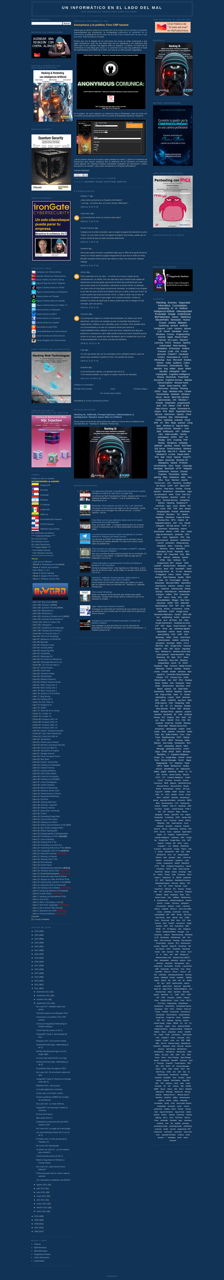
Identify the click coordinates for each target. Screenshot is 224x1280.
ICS (189, 717)
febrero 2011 (42, 1207)
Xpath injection (177, 823)
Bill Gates (186, 752)
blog (170, 417)
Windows (160, 334)
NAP (184, 937)
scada (186, 609)
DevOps (159, 591)
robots (182, 497)
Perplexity (179, 551)
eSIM (157, 969)
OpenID (156, 1060)
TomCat (182, 952)
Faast (177, 466)
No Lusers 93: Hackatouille (47, 1146)
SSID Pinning (160, 1072)
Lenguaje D (165, 1037)
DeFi (166, 646)
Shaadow (188, 892)
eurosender (171, 1106)
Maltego (176, 846)
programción (158, 1132)
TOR (175, 508)
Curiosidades (179, 305)
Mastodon (178, 706)
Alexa (172, 549)
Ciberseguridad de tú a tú (51, 662)
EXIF (183, 920)
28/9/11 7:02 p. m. (90, 221)
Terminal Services (170, 500)
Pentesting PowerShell (50, 816)
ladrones (157, 829)
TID (178, 514)
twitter (173, 368)
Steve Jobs (173, 660)
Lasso (186, 843)
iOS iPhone (179, 1117)
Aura (168, 360)
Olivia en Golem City (51, 622)
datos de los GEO (110, 34)
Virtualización (179, 743)
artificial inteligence (177, 900)
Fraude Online (45, 893)
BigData (188, 380)
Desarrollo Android (48, 853)
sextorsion (186, 697)
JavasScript (172, 1032)
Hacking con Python (49, 822)
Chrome (184, 471)
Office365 (185, 603)
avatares (188, 712)
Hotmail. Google (159, 1023)
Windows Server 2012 (50, 871)
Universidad (165, 345)
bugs (165, 391)
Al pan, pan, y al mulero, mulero (49, 1093)
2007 (36, 1227)
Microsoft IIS (167, 849)
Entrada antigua (140, 389)
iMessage (160, 749)
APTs (156, 832)
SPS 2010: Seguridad (48, 905)
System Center (160, 897)
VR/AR (159, 554)
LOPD (176, 531)
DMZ (188, 703)
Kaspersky (187, 877)
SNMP (174, 792)
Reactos (181, 889)
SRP (188, 1069)
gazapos (157, 1115)
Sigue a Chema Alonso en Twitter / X (51, 305)
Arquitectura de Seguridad (52, 628)
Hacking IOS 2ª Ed (48, 842)
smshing (186, 912)
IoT (161, 423)
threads (172, 977)
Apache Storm (167, 986)
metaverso (174, 477)
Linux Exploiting (47, 839)
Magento (173, 783)
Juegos (157, 411)
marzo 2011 (42, 1204)
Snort (174, 1077)
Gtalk (174, 874)
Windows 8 (161, 454)
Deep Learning (173, 385)
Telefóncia (168, 1083)
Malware (182, 322)
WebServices (186, 897)
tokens (172, 405)
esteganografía (163, 511)
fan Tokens (161, 486)
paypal (163, 772)
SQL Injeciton (160, 949)
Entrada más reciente (83, 389)
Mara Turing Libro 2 (49, 688)
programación (184, 403)
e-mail (184, 351)
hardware (175, 394)
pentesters (170, 543)
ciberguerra (163, 463)
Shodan (161, 440)
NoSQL (178, 789)
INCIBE (158, 929)
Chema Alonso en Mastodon (45, 310)
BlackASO (185, 863)
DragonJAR (40, 485)
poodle (166, 1129)
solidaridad (164, 977)
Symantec (170, 952)
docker (184, 474)
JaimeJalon (85, 213)
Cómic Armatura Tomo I (51, 756)
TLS (171, 763)
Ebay (189, 920)
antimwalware (164, 960)
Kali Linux (186, 494)
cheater (167, 903)
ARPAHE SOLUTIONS (45, 529)
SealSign (177, 669)
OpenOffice (186, 583)
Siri (184, 560)
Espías (174, 872)
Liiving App (180, 1037)
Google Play (160, 451)
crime (170, 854)
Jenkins (180, 1032)
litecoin (164, 829)
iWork (159, 797)
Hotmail (158, 577)
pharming (188, 975)
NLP (189, 937)
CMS (171, 703)
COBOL (187, 917)
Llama (162, 508)
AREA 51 (39, 514)
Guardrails (181, 874)
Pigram (187, 814)
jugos (180, 1120)
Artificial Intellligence (180, 989)
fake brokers (175, 969)
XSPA (160, 746)
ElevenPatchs (169, 1006)
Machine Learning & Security (53, 745)
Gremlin (181, 757)
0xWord (37, 1244)
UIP (164, 1086)
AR (184, 980)
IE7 (166, 706)
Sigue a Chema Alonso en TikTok (50, 287)
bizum (189, 960)
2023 (36, 943)
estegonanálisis (183, 854)
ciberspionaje (171, 729)
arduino (180, 586)
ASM (180, 714)
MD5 (182, 1040)
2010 (36, 1216)
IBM (187, 554)
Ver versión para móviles (110, 393)
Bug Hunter (46, 602)
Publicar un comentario (83, 385)
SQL (182, 852)
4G (175, 714)
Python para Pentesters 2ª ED (53, 825)
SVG (174, 1072)
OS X (179, 657)
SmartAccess (174, 1075)
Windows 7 (183, 400)
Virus (157, 652)
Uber (169, 897)
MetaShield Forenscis (182, 880)
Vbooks (187, 695)
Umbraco (176, 1086)
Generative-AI (173, 357)
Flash (164, 923)
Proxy (158, 500)
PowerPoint (159, 889)
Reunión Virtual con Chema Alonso (51, 276)
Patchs (183, 849)
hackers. (164, 1115)
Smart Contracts (179, 626)
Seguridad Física (183, 411)
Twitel (188, 569)
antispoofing (169, 746)
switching (183, 829)
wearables (180, 977)
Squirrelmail (186, 949)
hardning (189, 1115)
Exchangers (158, 1009)
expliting (167, 1109)
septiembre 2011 (44, 1003)
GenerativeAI (176, 365)
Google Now (170, 1017)
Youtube (159, 403)
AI (172, 308)
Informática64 (184, 591)
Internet (162, 340)
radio (183, 477)
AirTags (179, 914)
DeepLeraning (171, 1003)
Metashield (159, 583)
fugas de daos (179, 1112)
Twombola (158, 1086)
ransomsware (168, 860)
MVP (175, 680)
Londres (165, 1040)
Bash (158, 803)
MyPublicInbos (182, 1049)
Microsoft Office (172, 583)
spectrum (161, 1137)
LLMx (157, 1037)
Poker (185, 886)
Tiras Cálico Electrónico (52, 733)
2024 (36, 939)
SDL (189, 946)
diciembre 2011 (43, 992)
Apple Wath (186, 986)
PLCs (178, 720)
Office (160, 480)
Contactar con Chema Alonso (48, 272)
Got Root (44, 799)
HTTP (178, 468)
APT (176, 486)
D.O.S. (186, 643)
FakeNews (169, 517)
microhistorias (160, 466)
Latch (170, 328)
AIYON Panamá (42, 524)
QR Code (186, 789)
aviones (160, 903)
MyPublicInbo (170, 1049)
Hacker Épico (46, 865)
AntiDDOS (172, 700)
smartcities (181, 732)
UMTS (159, 766)
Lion (157, 720)
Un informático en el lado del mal (112, 7)
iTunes (156, 1120)
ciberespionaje (181, 417)
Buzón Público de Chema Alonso (50, 280)
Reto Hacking (179, 345)
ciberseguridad (184, 311)
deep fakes (180, 686)
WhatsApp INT (47, 656)
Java (189, 477)
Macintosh (169, 880)
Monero (185, 812)
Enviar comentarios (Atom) (97, 401)
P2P (172, 569)
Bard (166, 569)
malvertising (173, 829)
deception (169, 826)
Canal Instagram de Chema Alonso (51, 340)
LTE (156, 880)
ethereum (174, 540)
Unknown (84, 314)
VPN (182, 537)
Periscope (160, 1063)
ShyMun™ (85, 196)
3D (179, 663)
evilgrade (165, 909)
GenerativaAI (160, 1015)
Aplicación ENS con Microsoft (52, 885)
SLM (171, 683)
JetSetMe (188, 1032)
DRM (172, 920)
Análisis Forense (47, 768)
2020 (36, 954)
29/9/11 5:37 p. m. (90, 361)
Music (162, 720)
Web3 (188, 368)
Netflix (168, 637)
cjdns (187, 963)
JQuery (163, 1032)
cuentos (172, 632)
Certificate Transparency (175, 866)
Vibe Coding (167, 743)
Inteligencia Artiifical (169, 932)
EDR (189, 806)
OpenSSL (187, 692)
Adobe (163, 700)
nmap (164, 732)
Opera (186, 657)
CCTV (157, 866)
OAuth (175, 637)
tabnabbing (171, 1137)
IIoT (181, 1023)
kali (189, 451)
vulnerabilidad (159, 914)
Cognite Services (182, 834)
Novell (188, 757)
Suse (188, 895)
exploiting (168, 420)
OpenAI (177, 457)
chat (189, 566)
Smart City (169, 723)
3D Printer (173, 620)
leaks (189, 672)
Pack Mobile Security (41, 550)
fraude (162, 385)
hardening (164, 325)
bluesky (168, 1100)
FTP (166, 677)
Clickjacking (179, 703)
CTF (163, 777)
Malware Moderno (48, 679)
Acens (169, 832)
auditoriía (161, 1100)
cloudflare (187, 483)
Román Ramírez (87, 228)
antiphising (174, 960)
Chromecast (165, 920)
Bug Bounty (45, 696)
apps (169, 506)
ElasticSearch (158, 1006)
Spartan (158, 1080)
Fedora (160, 874)
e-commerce (177, 609)
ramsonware (168, 1132)
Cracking (177, 440)
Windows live (176, 766)
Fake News (169, 489)
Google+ (167, 809)
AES (190, 829)
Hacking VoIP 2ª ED (49, 859)
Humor (186, 320)
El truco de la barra (44, 1114)
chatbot (181, 520)
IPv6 (165, 411)
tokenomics (169, 414)
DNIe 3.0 (173, 806)
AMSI (173, 914)
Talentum (175, 480)
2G (186, 772)
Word (156, 960)
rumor (158, 1135)
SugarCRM (185, 1080)
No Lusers (173, 340)
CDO (187, 534)
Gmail (187, 420)
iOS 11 (165, 1117)
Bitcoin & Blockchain (49, 788)
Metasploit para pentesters (55, 868)
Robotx (158, 1069)
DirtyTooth (161, 603)
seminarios (181, 800)
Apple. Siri (157, 989)
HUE (171, 926)
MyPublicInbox (40, 1247)
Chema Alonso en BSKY (44, 314)
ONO (172, 1055)
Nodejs (166, 814)
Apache (180, 414)
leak (163, 457)
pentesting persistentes (175, 975)
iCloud (188, 794)
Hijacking (170, 503)
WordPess (159, 1097)
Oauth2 (177, 614)
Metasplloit (166, 1046)
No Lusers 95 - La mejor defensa (50, 1104)
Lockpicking (158, 935)
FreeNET (171, 923)
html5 (178, 697)
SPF (177, 606)
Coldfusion (175, 837)
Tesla (188, 792)
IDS (161, 706)
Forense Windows (47, 914)
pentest (174, 325)
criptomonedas (164, 400)
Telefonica (178, 763)
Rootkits (187, 706)
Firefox (159, 420)
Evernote (158, 923)
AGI (169, 980)
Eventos (172, 302)
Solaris (188, 1077)
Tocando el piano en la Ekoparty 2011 (52, 1013)
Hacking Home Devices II (52, 619)
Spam (180, 368)
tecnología (170, 643)
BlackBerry (161, 754)
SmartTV (187, 457)
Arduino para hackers (50, 567)
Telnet (176, 1083)
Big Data (44, 642)
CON (179, 405)
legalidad (159, 517)
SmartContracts (174, 448)
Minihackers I (47, 613)
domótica (158, 714)
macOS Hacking (47, 785)
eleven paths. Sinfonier (184, 1103)
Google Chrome (164, 428)
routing (158, 863)
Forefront (173, 666)
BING (171, 411)
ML (172, 571)
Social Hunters (47, 668)
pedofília (177, 1123)
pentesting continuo (173, 749)
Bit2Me (182, 506)
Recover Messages (168, 760)
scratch (186, 749)
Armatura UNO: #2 (49, 725)
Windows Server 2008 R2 (181, 957)
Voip (188, 537)
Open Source (162, 408)
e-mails (160, 580)
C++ (171, 994)
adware (185, 514)
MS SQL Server (173, 526)
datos (170, 546)
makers (183, 529)
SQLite (177, 649)
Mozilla (158, 789)
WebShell (188, 1089)
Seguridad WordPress (50, 796)
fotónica (158, 857)
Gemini (183, 434)
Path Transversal (165, 940)
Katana (161, 1034)
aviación (189, 900)
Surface (157, 952)
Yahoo (171, 574)
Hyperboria (167, 877)
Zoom (186, 823)
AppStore (177, 832)
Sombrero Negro (48, 673)
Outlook (169, 669)
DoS (156, 706)
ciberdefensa (169, 769)
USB (186, 597)
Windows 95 (161, 854)
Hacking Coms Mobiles (50, 888)
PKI (157, 695)
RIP (173, 1066)
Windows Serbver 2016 (163, 957)
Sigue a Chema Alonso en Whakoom (51, 292)
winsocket (173, 1140)
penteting (167, 912)
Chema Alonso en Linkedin (45, 322)
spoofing (168, 445)
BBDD (189, 800)
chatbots (175, 640)
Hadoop (186, 737)
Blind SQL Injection (180, 397)
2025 (36, 935)
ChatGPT (172, 354)
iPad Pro (187, 1117)
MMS (157, 1043)
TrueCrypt (172, 820)
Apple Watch (186, 832)
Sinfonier (177, 560)
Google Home (176, 646)
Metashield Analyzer (162, 883)
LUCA (185, 357)
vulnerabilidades (163, 600)
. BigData (188, 977)
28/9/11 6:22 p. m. (90, 207)
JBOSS (178, 877)
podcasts (178, 420)
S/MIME (167, 792)
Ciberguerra (47, 625)
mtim (166, 1123)
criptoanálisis (161, 632)
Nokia (156, 940)
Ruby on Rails (165, 695)
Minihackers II (47, 611)
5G (191, 772)
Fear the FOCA (41, 539)
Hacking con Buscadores (50, 896)
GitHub (186, 574)
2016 (36, 969)
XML (168, 823)
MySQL (161, 443)
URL (169, 1086)
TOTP (184, 526)
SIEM (170, 1069)
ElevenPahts (159, 692)
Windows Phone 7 (170, 1095)
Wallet (166, 766)
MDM (166, 783)
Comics (170, 334)
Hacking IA (46, 605)
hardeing (172, 1115)
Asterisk (175, 917)
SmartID (178, 723)
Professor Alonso (42, 541)
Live (169, 846)
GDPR (170, 603)
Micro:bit (175, 883)
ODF (175, 523)
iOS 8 (171, 1117)
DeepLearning (182, 543)
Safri (184, 1072)
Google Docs (160, 1017)
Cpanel (188, 866)
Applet (159, 834)
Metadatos (162, 348)
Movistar (174, 388)
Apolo (168, 917)
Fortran (157, 1012)
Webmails (182, 566)
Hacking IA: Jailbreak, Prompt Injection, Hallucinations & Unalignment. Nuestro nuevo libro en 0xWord (104, 415)
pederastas (162, 975)
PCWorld (183, 463)
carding (186, 766)
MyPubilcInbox (168, 789)
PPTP (164, 740)
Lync (177, 1040)
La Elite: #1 (46, 713)
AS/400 (189, 980)
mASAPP (166, 797)
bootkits (174, 794)
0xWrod (163, 980)
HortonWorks (179, 926)
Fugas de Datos (183, 517)
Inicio (113, 389)
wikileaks (176, 557)
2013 (36, 981)
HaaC (184, 717)
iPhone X (183, 972)
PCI (165, 886)
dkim (188, 606)
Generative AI (184, 408)
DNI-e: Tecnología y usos (50, 902)
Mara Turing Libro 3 (49, 685)
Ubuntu (182, 451)
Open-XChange (185, 1057)
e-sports (171, 697)
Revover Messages (183, 1066)
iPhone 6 (173, 909)
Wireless (187, 448)
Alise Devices (160, 917)
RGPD (168, 1066)
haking (188, 969)
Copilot (187, 777)
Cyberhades (39, 1261)
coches (157, 672)
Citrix (170, 466)
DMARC (165, 806)
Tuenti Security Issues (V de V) (49, 1030)
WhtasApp (169, 1092)
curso (158, 537)
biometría (177, 483)
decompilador (168, 966)
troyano (179, 563)
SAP (155, 892)
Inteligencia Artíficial (160, 1029)
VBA (182, 1086)
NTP (188, 883)
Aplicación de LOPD (47, 911)
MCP (161, 880)
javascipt (172, 857)
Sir (189, 1072)
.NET (181, 437)
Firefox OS (187, 1009)
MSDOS (169, 692)
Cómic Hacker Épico (49, 819)
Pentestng (176, 940)
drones (167, 609)
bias (182, 606)
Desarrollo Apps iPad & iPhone (54, 876)
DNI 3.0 (188, 1000)
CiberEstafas (46, 676)
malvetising (187, 1120)
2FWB (164, 752)
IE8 (174, 843)
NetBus (157, 1055)
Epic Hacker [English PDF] (52, 828)
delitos (156, 772)
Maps (178, 812)
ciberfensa (159, 963)
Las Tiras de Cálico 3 (50, 633)
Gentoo (167, 874)
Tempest (186, 669)
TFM (177, 952)
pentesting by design (160, 1126)
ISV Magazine (171, 929)
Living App (187, 466)
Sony (165, 820)
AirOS (168, 983)
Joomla (185, 580)
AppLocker (177, 986)
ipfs (189, 972)
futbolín (188, 1112)
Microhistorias (46, 862)
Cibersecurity (185, 803)
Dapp (175, 869)
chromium (175, 903)
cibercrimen (163, 388)
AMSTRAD (162, 611)
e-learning (186, 906)
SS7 (160, 892)
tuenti (187, 586)
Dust (182, 554)
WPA (188, 852)
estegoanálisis (163, 663)
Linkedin (157, 566)
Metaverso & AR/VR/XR (51, 639)
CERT (183, 994)
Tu (160, 954)
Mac (183, 531)
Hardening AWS (47, 651)
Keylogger (181, 932)
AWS (157, 700)
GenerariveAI (174, 1012)
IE (173, 877)
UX (162, 794)
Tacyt (167, 480)
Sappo (188, 760)
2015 (36, 973)
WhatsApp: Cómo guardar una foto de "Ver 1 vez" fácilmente (117, 506)
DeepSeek (161, 546)
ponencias (158, 1129)
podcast (181, 423)
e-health (165, 672)
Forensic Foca (175, 677)
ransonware (178, 1132)
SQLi (169, 560)
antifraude (160, 826)
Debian (188, 589)
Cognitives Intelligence (179, 754)
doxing (159, 609)
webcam (166, 557)
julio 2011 (41, 1188)
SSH (180, 597)
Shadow (159, 895)
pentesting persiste (175, 1126)
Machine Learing (173, 1043)
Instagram (160, 526)
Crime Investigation (49, 782)
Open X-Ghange (173, 1057)
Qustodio (171, 943)
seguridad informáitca (167, 800)
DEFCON (159, 646)
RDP (162, 626)
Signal (166, 895)
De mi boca (161, 1003)
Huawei (168, 1023)
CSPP (171, 611)
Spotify (181, 577)
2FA (174, 400)
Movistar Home (181, 383)
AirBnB (177, 863)
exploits (184, 480)
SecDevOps (162, 660)
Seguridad (186, 649)
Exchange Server (162, 571)
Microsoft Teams (163, 786)
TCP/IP (172, 709)
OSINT (43, 708)
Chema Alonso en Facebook (48, 318)
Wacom (162, 1089)
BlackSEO (180, 549)
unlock (179, 1137)
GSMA (186, 677)
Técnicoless (173, 474)
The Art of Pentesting (49, 636)
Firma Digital (175, 580)
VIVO (167, 794)
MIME (188, 1040)
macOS (160, 543)
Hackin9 (160, 843)
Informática (159, 1026)
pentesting (163, 308)
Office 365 (187, 614)
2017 (36, 965)
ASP (158, 774)
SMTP (170, 740)
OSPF (178, 1055)
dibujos (188, 508)
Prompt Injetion (161, 943)
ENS (176, 594)
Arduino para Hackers (49, 742)
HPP (189, 840)
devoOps (178, 966)
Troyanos (162, 474)
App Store (182, 700)
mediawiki (160, 1123)
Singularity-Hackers (42, 1254)
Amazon (174, 471)
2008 (36, 1224)
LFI (171, 706)
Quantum (174, 497)
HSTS (179, 737)
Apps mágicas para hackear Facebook (108, 606)
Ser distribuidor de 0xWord (42, 533)
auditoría (177, 362)
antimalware (163, 437)
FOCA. (172, 1009)
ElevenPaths (162, 320)
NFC (177, 603)
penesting (185, 1123)
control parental (162, 654)
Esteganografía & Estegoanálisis (54, 833)
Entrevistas (174, 348)
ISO (186, 1023)
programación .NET (165, 563)
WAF (179, 709)
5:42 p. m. (112, 178)
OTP (157, 626)
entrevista (181, 672)
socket (187, 1135)
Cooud (176, 1000)
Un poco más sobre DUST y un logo (51, 1058)
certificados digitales (182, 629)
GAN (186, 634)
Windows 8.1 (166, 652)
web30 (180, 772)
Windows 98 (179, 1092)
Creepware (160, 869)
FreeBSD (165, 1012)
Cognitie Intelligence (162, 837)
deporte (179, 746)
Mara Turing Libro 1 (49, 691)
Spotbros (166, 1080)
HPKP (166, 926)
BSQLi (179, 643)
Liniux (188, 1037)
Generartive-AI (185, 1012)
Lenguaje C (162, 846)
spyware (168, 689)
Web (175, 1089)
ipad (159, 405)
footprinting (173, 529)
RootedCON (169, 852)
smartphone (185, 500)
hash (165, 857)
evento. (179, 1106)
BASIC (171, 752)
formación (176, 320)
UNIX (157, 794)
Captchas (165, 589)
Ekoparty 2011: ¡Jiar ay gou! (48, 1085)
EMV (182, 837)
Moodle (186, 786)
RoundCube (182, 946)
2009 (36, 1220)
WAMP (156, 1089)
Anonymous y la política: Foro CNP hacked (101, 24)
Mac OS (163, 1043)
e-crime (171, 454)
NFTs (173, 520)
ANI (179, 980)
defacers (171, 906)
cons (187, 428)
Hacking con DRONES (50, 779)
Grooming (168, 780)
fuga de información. (166, 1112)
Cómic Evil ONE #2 (50, 736)
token (171, 494)
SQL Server (159, 448)
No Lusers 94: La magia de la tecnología (53, 1128)
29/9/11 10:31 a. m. (90, 343)
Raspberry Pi (46, 705)
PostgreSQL (158, 817)
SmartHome (168, 491)
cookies (181, 729)
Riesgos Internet (47, 753)
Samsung (179, 740)
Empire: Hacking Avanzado (52, 731)
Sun (158, 617)
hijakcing (158, 1117)
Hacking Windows (48, 771)
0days (157, 752)
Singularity (174, 895)
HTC (163, 1020)
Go (162, 757)
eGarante (178, 826)
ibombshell (167, 714)
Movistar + (178, 428)
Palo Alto (178, 886)
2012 (36, 984)
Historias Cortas (47, 645)
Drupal (156, 757)
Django (167, 872)
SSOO (168, 949)
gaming (157, 477)
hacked (99, 182)
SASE (164, 1069)
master (157, 732)
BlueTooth (169, 468)
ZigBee (175, 1097)
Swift (163, 952)
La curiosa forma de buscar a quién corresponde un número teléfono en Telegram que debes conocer (117, 535)
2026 (36, 931)
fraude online (183, 454)
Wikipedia (160, 823)
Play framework (186, 940)
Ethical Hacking (47, 573)
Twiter (182, 1083)
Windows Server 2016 (50, 579)
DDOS (185, 663)
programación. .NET (184, 1129)
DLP (163, 717)
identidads (173, 1120)
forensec (188, 1109)
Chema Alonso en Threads (45, 296)
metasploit (174, 371)
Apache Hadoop (175, 774)
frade (156, 1112)
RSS (159, 557)
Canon (157, 920)
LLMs (170, 351)
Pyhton (160, 852)
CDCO (157, 777)
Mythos (182, 883)
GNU (178, 717)
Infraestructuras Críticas (51, 793)
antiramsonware (184, 1097)
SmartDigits (184, 1075)
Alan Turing (187, 914)
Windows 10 (168, 426)
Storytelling (45, 653)
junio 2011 (41, 1192)
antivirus (171, 586)
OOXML (179, 489)
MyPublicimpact (40, 1251)
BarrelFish (177, 992)
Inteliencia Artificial (184, 1026)
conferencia (163, 471)
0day (157, 589)
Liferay (173, 1037)
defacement (185, 769)
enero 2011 (42, 1211)
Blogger (175, 600)
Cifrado (188, 391)
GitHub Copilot (160, 680)
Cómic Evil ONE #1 (49, 748)
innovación (159, 380)
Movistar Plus (163, 520)
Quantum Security (49, 608)
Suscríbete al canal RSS (46, 327)
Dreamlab (40, 495)
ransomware (159, 531)
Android (161, 337)
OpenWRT (174, 1060)
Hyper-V (158, 877)
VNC (171, 954)
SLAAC (181, 760)
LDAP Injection (162, 497)
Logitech (158, 1040)
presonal (173, 1129)
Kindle (167, 1034)
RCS (177, 943)
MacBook (178, 692)
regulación (179, 860)
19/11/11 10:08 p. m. (91, 378)
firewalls (186, 826)
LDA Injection (176, 1034)
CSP (157, 997)
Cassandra (170, 997)
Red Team (45, 759)
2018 (36, 962)
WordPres (167, 1097)
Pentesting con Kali (50, 564)
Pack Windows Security (42, 553)
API (165, 554)
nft (187, 520)
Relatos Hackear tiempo (51, 682)
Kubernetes (45, 670)
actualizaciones (162, 900)
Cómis (182, 1000)
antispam (160, 594)
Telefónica (185, 317)
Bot (162, 735)
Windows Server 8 (183, 1095)
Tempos (177, 342)
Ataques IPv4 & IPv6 (49, 576)
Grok (183, 840)
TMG (156, 1083)
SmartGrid (158, 1077)
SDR (177, 852)
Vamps (180, 820)
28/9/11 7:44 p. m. (90, 242)
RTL (174, 889)
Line (187, 932)
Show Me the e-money (50, 710)
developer (158, 468)
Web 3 (181, 1089)
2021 (36, 950)
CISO (173, 634)
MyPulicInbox (181, 1052)
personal (161, 354)
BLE (181, 620)
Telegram (187, 468)
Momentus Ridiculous (163, 614)
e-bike (178, 906)
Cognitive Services (174, 380)
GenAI (167, 331)
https (165, 477)
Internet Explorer (165, 383)
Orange (176, 849)
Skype (168, 626)
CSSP (163, 997)
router (187, 860)
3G (166, 580)
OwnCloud (183, 1060)
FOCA (168, 342)
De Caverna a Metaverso (51, 659)
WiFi (184, 385)
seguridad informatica (169, 1135)
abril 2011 (41, 1200)
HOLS (189, 874)
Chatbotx (186, 997)
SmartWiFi (180, 569)
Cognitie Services (166, 1000)
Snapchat (158, 820)
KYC (155, 1034)
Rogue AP (159, 792)
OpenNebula (165, 1060)
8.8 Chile (39, 490)
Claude (187, 523)
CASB (177, 994)
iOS (177, 351)
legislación (173, 537)
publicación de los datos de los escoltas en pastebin (125, 30)
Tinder (186, 763)
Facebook (183, 354)
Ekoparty (39, 500)
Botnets (161, 503)
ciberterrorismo (168, 686)
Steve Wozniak (162, 709)
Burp (181, 917)
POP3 (170, 886)
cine (180, 523)
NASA (189, 1052)
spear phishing (163, 634)
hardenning (180, 1115)
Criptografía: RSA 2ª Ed (51, 851)
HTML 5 (188, 809)
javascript (170, 460)
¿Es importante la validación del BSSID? (53, 1180)
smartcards (177, 912)
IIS (186, 437)
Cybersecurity (177, 589)
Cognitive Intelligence (179, 374)
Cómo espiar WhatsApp (102, 592)
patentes (171, 732)
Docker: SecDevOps (49, 762)
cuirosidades (158, 1103)
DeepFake (182, 806)
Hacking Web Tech (48, 802)
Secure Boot (178, 892)
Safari (175, 695)
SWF (179, 1072)
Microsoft (177, 360)
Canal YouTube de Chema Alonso (50, 336)
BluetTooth (164, 994)
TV (181, 695)
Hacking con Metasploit (50, 765)
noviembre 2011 (44, 995)
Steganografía (161, 763)
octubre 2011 (42, 999)
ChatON (179, 997)
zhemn (83, 272)
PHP (185, 440)
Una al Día (43, 899)
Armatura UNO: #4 (49, 719)
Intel (169, 680)
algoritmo (179, 712)
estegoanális (165, 969)
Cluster (44, 813)
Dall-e (178, 920)
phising (156, 977)
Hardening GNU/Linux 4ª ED (53, 848)
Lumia (172, 1040)
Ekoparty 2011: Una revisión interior (51, 1041)
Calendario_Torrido (165, 551)
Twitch (165, 954)
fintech (174, 1109)
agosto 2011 (42, 1185)
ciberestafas (180, 491)
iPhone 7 (175, 972)
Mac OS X (172, 451)
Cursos (162, 322)
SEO (187, 551)
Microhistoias (164, 937)
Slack (182, 895)
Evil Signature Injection (183, 1006)
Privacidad (160, 314)
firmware (180, 1109)
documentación (161, 540)
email (188, 729)
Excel (178, 494)
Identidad (176, 331)
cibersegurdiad (179, 963)
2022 (36, 946)
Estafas (187, 360)
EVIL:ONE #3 (47, 702)
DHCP (168, 869)
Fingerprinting (183, 334)
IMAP (187, 926)
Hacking (161, 302)
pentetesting (188, 1126)
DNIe (186, 620)
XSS (165, 405)
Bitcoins (158, 414)
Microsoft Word (176, 786)
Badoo (170, 992)
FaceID (160, 780)
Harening (178, 1020)
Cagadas (171, 834)
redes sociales (171, 434)
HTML (162, 560)
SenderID (159, 723)
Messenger (160, 637)
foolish (177, 617)
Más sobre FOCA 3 (44, 1118)
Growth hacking (177, 809)
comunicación (161, 906)
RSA (171, 606)
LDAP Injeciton (187, 1034)
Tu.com (179, 571)
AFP (167, 914)
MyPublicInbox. (159, 1052)
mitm (183, 371)
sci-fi (165, 620)
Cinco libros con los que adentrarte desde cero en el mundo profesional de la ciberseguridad (117, 521)
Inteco (174, 1026)
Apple (170, 337)
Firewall (174, 511)
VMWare (176, 897)
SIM (171, 649)
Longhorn (167, 935)
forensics (158, 569)
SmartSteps (176, 949)
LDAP (170, 486)
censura (159, 769)
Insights (167, 1026)
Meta (173, 657)
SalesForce (168, 892)
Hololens (186, 1020)
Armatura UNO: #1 (49, 728)
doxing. (166, 1103)
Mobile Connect (185, 666)
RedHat (165, 683)
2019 (36, 958)
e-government (187, 966)
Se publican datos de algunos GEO (51, 1068)
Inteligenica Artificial (175, 1029)
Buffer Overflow (172, 735)
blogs (173, 423)
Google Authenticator (163, 623)
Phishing (184, 388)
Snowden (181, 1077)
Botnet (169, 531)
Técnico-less (159, 483)
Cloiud (156, 1000)
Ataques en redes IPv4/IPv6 (52, 879)
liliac (155, 975)
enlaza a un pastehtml (109, 48)
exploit (173, 408)
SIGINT (176, 1069)
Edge (166, 666)
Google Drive (163, 840)
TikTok (164, 629)
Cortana (157, 806)
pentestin (175, 797)
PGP (160, 597)
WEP (176, 954)
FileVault (179, 1009)
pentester (179, 534)
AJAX (174, 980)
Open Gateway (169, 577)
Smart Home (185, 637)
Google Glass (175, 840)
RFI (189, 720)
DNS (156, 423)
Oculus (157, 1057)
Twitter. (188, 1083)
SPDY (183, 1069)
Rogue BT (173, 946)
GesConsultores (171, 1015)
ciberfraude (168, 963)
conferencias (184, 314)
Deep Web (173, 554)
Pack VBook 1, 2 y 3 (41, 570)
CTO (176, 803)
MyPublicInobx (175, 937)
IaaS (179, 929)
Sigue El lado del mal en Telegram (48, 283)
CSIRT (189, 994)
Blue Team (184, 600)
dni (174, 854)
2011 (36, 988)
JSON (179, 843)
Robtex (188, 889)
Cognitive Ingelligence (175, 777)
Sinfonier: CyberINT (49, 805)
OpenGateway (161, 606)
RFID (181, 680)
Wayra (161, 460)
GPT (177, 431)
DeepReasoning (168, 737)
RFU (162, 1066)
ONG (165, 649)
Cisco (182, 735)
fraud (182, 969)
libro (167, 423)
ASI (158, 983)
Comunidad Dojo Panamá (46, 519)
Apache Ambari (177, 983)
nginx (179, 857)
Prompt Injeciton (180, 1063)
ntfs (172, 1123)
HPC (158, 1020)
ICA (158, 740)
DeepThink (159, 872)
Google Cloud (182, 611)
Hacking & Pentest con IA (52, 616)
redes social (188, 1132)
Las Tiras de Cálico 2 (50, 665)
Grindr (178, 1017)
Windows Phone (167, 712)
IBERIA (175, 1023)
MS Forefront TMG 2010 (49, 908)
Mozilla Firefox (169, 566)
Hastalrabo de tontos (182, 623)
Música (160, 377)
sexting (186, 632)
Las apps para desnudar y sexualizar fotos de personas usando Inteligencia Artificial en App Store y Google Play (118, 492)
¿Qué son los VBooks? (42, 562)
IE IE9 (186, 405)
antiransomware (163, 640)
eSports (157, 909)
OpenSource (160, 586)
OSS (183, 1055)
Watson (169, 1089)
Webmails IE (160, 1092)
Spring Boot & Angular (50, 751)
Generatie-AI (180, 923)
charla (189, 531)
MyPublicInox (170, 1052)
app (170, 629)
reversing (178, 546)
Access (162, 832)
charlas (172, 322)
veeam (186, 1137)
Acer (163, 983)
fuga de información (164, 534)
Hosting (168, 843)
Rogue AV (164, 946)
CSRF (179, 634)
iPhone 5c (167, 972)
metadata (183, 443)
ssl (189, 497)
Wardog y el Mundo (49, 856)
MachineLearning (177, 935)
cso (177, 769)
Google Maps (171, 757)
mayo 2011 (42, 1196)
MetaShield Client (184, 783)
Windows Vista (176, 391)
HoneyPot (177, 780)
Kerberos (171, 812)
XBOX (188, 577)
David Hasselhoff (177, 654)
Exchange (182, 872)
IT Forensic (40, 505)
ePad (172, 1103)
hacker (178, 574)
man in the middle (185, 909)
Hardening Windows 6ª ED (50, 891)
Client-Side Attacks (49, 773)
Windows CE (184, 954)
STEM (169, 1072)
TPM (161, 1083)
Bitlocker (186, 774)
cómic (164, 537)
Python (160, 362)
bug (166, 368)
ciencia (181, 794)
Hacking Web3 (47, 648)
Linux (185, 331)
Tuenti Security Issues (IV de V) (49, 1156)
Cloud (169, 457)
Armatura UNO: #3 (49, 722)
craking (175, 1100)
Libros (175, 317)
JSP (164, 812)
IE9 (168, 657)
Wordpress (172, 443)
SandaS (182, 792)
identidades (164, 1120)
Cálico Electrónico (42, 544)
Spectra (186, 342)
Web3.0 (188, 820)
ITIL (190, 1023)
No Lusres (165, 1055)
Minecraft (180, 1046)
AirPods (164, 774)
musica (159, 912)
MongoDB (158, 814)
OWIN (189, 1055)
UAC (169, 483)
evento (173, 663)
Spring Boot (46, 739)
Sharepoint (179, 683)
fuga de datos (182, 426)
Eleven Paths (181, 337)
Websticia (122, 182)
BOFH (178, 752)
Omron (163, 1057)
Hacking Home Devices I (52, 630)
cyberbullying (160, 697)
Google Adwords (184, 1015)
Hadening (170, 1020)
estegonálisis (161, 1106)
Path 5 (167, 597)
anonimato (90, 182)
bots (181, 508)
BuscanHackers (167, 803)
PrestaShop (169, 817)
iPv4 (157, 457)
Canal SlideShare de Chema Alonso (51, 331)
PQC (184, 720)
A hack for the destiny (49, 776)
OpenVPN (175, 814)
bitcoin (167, 397)
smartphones (168, 863)
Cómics (161, 357)
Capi (83, 350)
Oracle (177, 445)
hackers (178, 328)
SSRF (178, 817)
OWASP (170, 720)
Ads (174, 689)
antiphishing (167, 617)
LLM (159, 331)
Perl (181, 814)
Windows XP (182, 460)
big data (163, 371)
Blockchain (171, 377)
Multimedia (160, 669)
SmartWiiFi (167, 1077)
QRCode (168, 889)
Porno (157, 760)
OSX (160, 886)
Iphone (187, 328)
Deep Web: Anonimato (50, 811)
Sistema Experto (162, 1075)
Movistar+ (170, 514)
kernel (179, 632)
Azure (175, 506)
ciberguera (185, 903)
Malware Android (48, 808)
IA (176, 308)
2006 (36, 1231)
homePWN (158, 972)
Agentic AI (161, 674)
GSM (186, 563)
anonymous (159, 729)
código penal (158, 966)
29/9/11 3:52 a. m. (90, 307)
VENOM (188, 1086)
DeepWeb (158, 666)
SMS (159, 431)
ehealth (173, 672)
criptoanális (183, 1100)
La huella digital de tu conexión (49, 1089)
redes (168, 362)
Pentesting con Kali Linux (51, 845)
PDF (169, 508)
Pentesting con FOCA (50, 836)
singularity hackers (163, 523)
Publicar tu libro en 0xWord (42, 478)
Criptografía (161, 374)
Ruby (173, 597)
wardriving (172, 772)
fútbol (186, 746)
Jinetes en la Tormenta (50, 693)
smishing (180, 1135)
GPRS (174, 437)
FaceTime (158, 809)
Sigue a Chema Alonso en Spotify (50, 301)
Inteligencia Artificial (164, 311)
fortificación (168, 431)
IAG (159, 812)
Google (172, 314)
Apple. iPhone (167, 989)
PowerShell (183, 377)
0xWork (156, 980)
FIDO (166, 1009)
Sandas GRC (186, 817)
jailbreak (158, 445)
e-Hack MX (40, 509)
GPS (169, 440)
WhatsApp (159, 360)
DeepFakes (170, 403)
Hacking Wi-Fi (46, 699)
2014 (36, 977)
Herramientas (163, 394)
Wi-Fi (189, 743)
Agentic (185, 557)
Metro (174, 1046)
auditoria (182, 960)
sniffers (169, 594)
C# (165, 834)
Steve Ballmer (175, 1080)
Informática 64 (170, 591)
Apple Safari (183, 689)
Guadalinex (186, 1017)
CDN (163, 866)
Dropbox (170, 717)
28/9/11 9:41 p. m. (90, 265)
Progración (169, 1063)
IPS (164, 929)
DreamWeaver (183, 1003)
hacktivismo (110, 182)
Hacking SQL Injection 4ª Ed (52, 882)
